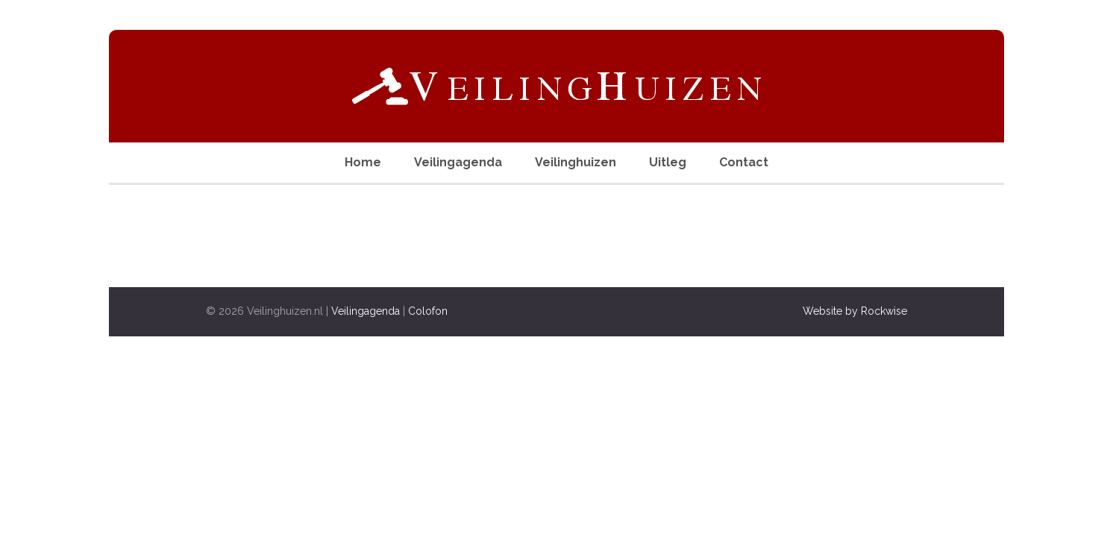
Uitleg (667, 162)
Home (363, 162)
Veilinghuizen (575, 162)
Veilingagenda (458, 162)
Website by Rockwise (855, 311)
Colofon (428, 311)
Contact (743, 162)
